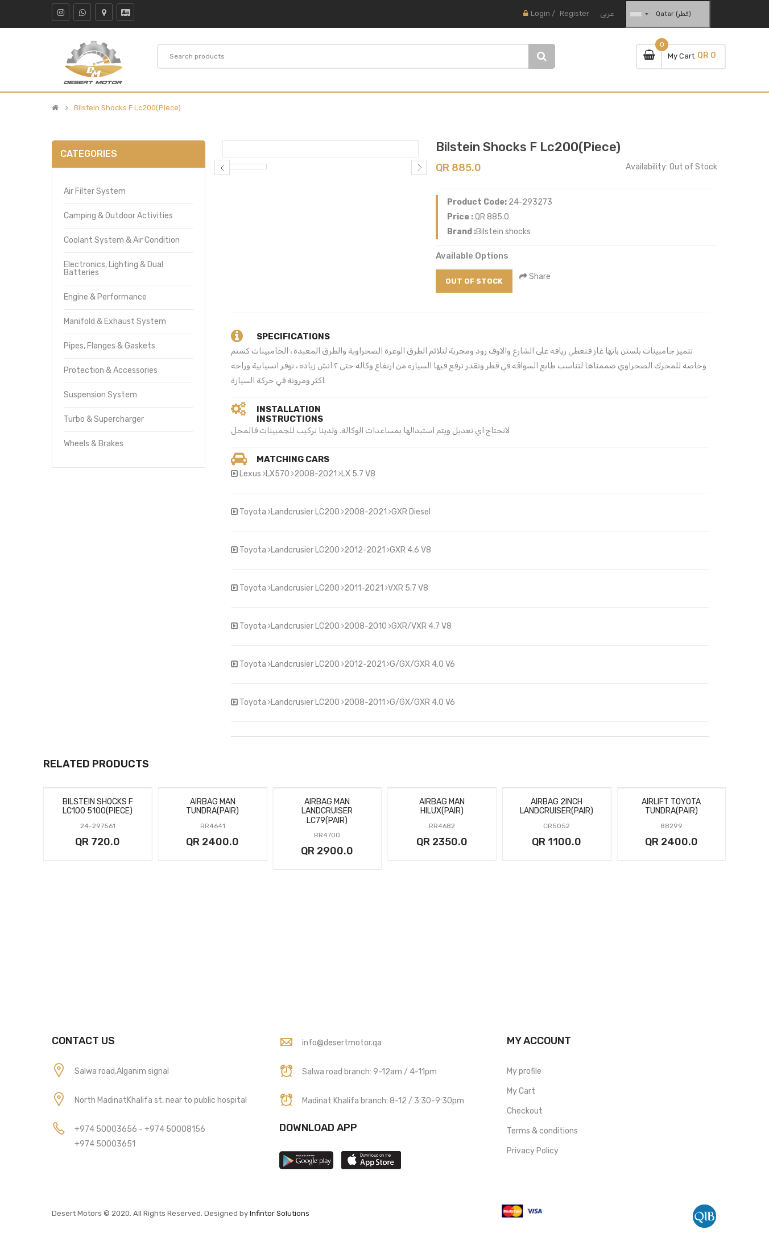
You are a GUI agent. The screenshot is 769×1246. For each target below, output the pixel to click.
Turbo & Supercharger (104, 419)
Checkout (525, 1111)
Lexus (250, 474)
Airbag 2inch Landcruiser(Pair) (556, 806)
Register (574, 13)
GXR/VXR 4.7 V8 (420, 626)
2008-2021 (314, 474)
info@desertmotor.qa (342, 1043)
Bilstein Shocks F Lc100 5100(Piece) (98, 806)
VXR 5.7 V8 (406, 588)
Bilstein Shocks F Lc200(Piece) (127, 108)
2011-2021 (362, 588)
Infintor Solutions (279, 1213)
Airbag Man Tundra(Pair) (212, 806)
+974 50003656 (107, 1129)
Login (540, 13)
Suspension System (100, 395)
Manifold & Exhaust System (115, 321)
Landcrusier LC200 (304, 512)
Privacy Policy (533, 1151)
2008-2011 (363, 702)
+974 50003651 (105, 1144)
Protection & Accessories (111, 370)
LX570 (276, 474)
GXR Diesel (409, 512)
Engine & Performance (105, 297)
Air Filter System (95, 191)
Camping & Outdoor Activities (118, 216)
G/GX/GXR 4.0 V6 (421, 664)
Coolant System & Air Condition (122, 240)
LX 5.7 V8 (356, 474)
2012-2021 (363, 550)
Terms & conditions (542, 1131)
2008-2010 (364, 626)
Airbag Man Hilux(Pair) (442, 806)
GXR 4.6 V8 (409, 550)
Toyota (252, 512)
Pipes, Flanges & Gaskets (109, 346)
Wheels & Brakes (93, 443)
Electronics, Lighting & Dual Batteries (113, 268)
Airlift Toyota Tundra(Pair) (671, 806)
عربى (607, 13)
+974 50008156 (174, 1129)
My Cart (521, 1091)
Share (535, 276)
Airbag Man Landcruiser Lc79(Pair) (327, 811)
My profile (524, 1071)
